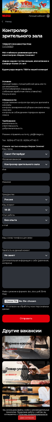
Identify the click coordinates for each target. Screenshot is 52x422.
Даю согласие (27, 418)
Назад (8, 21)
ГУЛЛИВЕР (7, 46)
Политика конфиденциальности (33, 414)
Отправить (26, 318)
